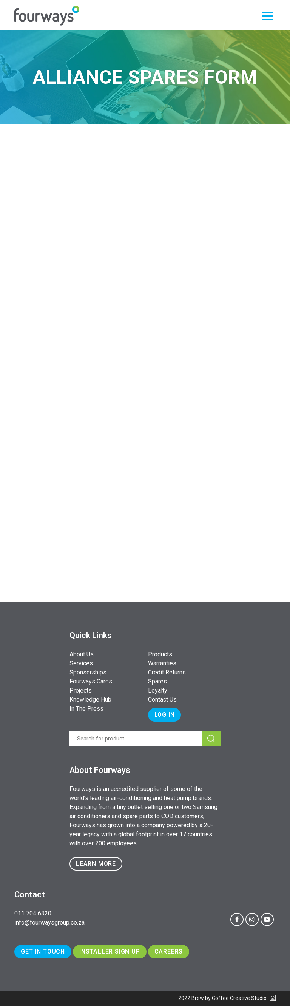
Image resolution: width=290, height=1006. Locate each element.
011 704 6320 (32, 913)
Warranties (162, 663)
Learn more (96, 863)
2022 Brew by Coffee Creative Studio (227, 998)
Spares (157, 681)
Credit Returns (167, 672)
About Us (81, 654)
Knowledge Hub (90, 699)
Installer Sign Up (109, 951)
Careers (168, 951)
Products (160, 654)
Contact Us (162, 699)
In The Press (86, 708)
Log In (164, 714)
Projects (80, 690)
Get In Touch (43, 951)
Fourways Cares (90, 681)
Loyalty (157, 690)
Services (81, 663)
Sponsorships (87, 672)
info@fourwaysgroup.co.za (49, 922)
